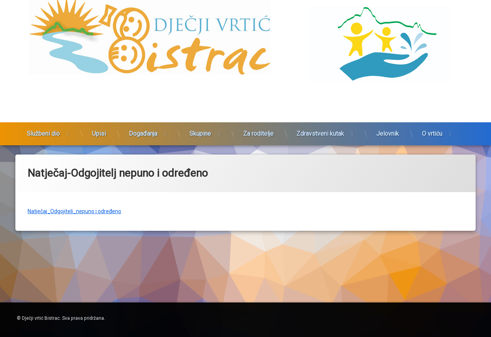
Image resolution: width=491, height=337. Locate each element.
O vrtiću (432, 125)
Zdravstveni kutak (320, 125)
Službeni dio (43, 125)
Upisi (99, 125)
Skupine (200, 125)
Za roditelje (258, 125)
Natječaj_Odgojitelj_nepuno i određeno (74, 207)
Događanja (143, 125)
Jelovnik (387, 125)
